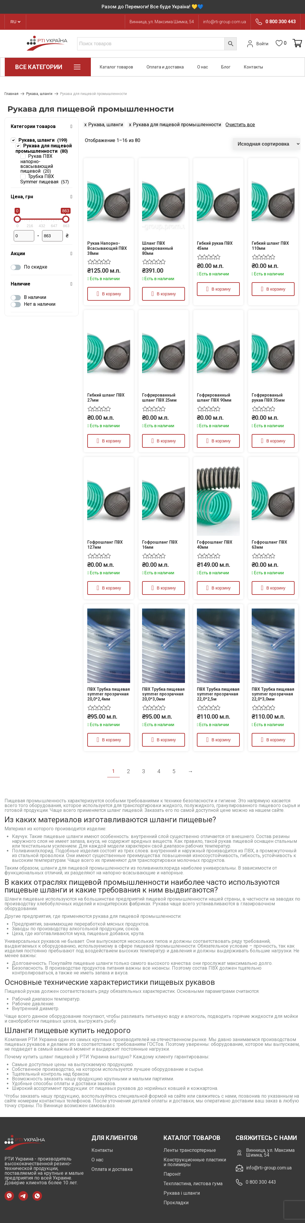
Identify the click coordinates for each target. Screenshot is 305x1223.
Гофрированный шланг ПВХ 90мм (214, 398)
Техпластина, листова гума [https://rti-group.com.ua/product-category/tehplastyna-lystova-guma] (193, 1183)
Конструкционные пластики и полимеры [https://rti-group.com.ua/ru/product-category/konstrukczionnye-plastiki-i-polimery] (195, 1162)
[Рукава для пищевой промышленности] (17, 145)
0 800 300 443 (280, 21)
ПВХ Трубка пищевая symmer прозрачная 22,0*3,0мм (273, 694)
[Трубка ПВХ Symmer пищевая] (22, 176)
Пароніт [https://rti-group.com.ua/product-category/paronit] (172, 1174)
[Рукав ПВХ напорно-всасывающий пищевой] (22, 156)
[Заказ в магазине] (267, 144)
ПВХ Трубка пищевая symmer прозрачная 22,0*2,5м (218, 694)
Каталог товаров (116, 67)
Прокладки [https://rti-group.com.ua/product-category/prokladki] (176, 1202)
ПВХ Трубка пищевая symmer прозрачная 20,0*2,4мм (108, 694)
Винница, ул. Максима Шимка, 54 (162, 21)
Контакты (253, 67)
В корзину (111, 293)
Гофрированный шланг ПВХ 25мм (159, 398)
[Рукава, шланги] (13, 140)
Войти (256, 44)
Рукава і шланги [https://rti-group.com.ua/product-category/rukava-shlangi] (182, 1193)
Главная (11, 94)
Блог (226, 67)
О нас (202, 67)
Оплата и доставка (165, 67)
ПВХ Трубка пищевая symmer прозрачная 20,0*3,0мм (163, 694)
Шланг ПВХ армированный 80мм (157, 248)
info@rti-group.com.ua (224, 21)
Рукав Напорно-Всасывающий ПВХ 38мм (107, 248)
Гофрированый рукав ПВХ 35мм (268, 398)
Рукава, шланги (39, 94)
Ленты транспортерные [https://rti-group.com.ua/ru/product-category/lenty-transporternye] (190, 1150)
